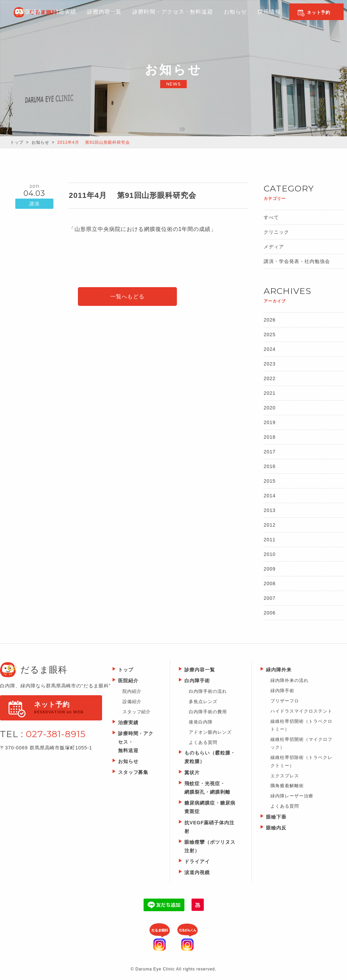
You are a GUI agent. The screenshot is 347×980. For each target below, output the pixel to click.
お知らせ (229, 17)
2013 (270, 510)
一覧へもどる (127, 296)
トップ (16, 142)
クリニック (276, 232)
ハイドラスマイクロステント (301, 711)
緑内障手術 (282, 690)
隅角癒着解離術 (287, 785)
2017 (270, 451)
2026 (270, 320)
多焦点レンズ (203, 701)
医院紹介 (27, 17)
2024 (270, 349)
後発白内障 (201, 722)
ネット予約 (319, 12)
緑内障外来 (279, 669)
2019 (270, 422)
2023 (270, 364)
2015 (270, 481)
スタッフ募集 (133, 772)
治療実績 (128, 722)
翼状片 (192, 772)
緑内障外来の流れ (289, 680)
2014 (270, 495)
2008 (270, 583)
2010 (270, 554)
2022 (270, 378)
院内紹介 (132, 691)
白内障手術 (197, 680)
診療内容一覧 (100, 17)
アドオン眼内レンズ (210, 732)
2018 (270, 437)
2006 (270, 613)
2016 (270, 466)
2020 (270, 407)
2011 (270, 539)
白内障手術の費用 (208, 711)
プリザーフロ (284, 700)
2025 (270, 334)
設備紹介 (132, 701)
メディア (274, 246)
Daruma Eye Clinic (46, 12)
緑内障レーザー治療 (291, 795)
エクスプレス (284, 775)
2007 (270, 598)
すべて (271, 217)
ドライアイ (197, 861)
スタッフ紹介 (136, 711)
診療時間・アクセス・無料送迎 (168, 17)
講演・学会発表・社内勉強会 (297, 261)
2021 (270, 393)
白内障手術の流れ (208, 691)
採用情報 (263, 17)
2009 (270, 569)
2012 (270, 525)
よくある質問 (203, 742)
